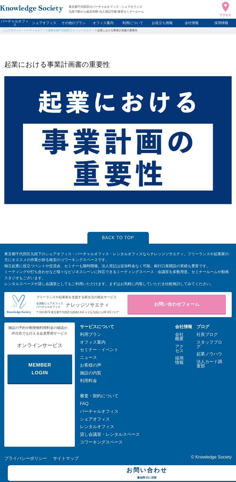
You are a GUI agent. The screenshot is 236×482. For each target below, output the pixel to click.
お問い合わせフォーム (176, 304)
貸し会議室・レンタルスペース (110, 434)
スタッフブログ (209, 344)
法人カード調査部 (209, 363)
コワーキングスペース (101, 442)
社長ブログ (207, 334)
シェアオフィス (44, 23)
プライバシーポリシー (25, 458)
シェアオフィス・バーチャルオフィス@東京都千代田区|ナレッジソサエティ (48, 30)
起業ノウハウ (209, 354)
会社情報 (192, 23)
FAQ (84, 403)
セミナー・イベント (99, 349)
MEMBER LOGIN (39, 368)
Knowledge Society (213, 457)
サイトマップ (66, 458)
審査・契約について (99, 396)
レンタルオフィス (97, 426)
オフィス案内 (103, 23)
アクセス (179, 348)
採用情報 (221, 23)
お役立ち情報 (162, 23)
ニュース (88, 357)
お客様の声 (90, 365)
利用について (132, 23)
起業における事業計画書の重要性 (117, 30)
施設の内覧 (90, 373)
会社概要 (179, 336)
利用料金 (88, 380)
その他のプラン (73, 23)
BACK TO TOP (118, 237)
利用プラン (90, 334)
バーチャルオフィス (15, 23)
